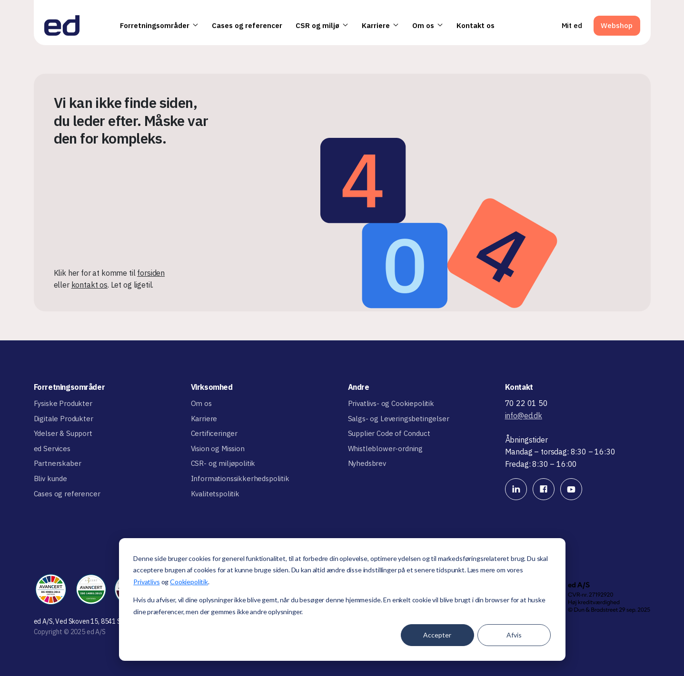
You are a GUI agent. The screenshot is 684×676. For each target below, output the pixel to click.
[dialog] (342, 599)
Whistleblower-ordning (385, 448)
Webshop (617, 25)
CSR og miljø (322, 25)
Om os (427, 25)
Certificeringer (214, 433)
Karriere (380, 25)
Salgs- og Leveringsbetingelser (398, 418)
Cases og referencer (247, 25)
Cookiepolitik (189, 582)
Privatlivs (146, 582)
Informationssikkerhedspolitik (240, 478)
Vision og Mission (218, 448)
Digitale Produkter (63, 418)
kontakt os (89, 285)
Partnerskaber (57, 463)
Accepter (437, 635)
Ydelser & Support (63, 433)
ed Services (52, 448)
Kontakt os (475, 25)
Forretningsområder (159, 25)
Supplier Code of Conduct (389, 433)
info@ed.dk (523, 415)
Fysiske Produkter (63, 403)
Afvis (514, 635)
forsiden (151, 273)
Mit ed (572, 25)
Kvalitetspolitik (215, 493)
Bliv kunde (50, 478)
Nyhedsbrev (367, 463)
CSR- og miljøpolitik (223, 463)
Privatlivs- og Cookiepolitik (391, 403)
